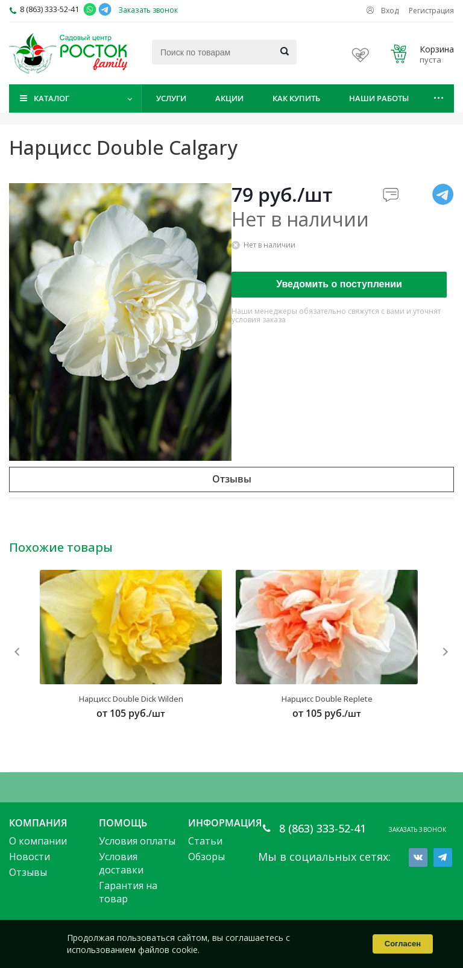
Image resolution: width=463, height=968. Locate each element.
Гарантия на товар (128, 892)
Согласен (403, 943)
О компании (38, 841)
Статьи (205, 841)
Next (445, 652)
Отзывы (28, 872)
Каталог (51, 98)
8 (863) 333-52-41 (49, 9)
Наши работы (379, 98)
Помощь (123, 822)
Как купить (296, 98)
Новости (29, 856)
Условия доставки (121, 863)
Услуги (171, 98)
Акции (229, 98)
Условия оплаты (137, 841)
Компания (38, 822)
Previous (18, 652)
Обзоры (206, 856)
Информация (225, 822)
